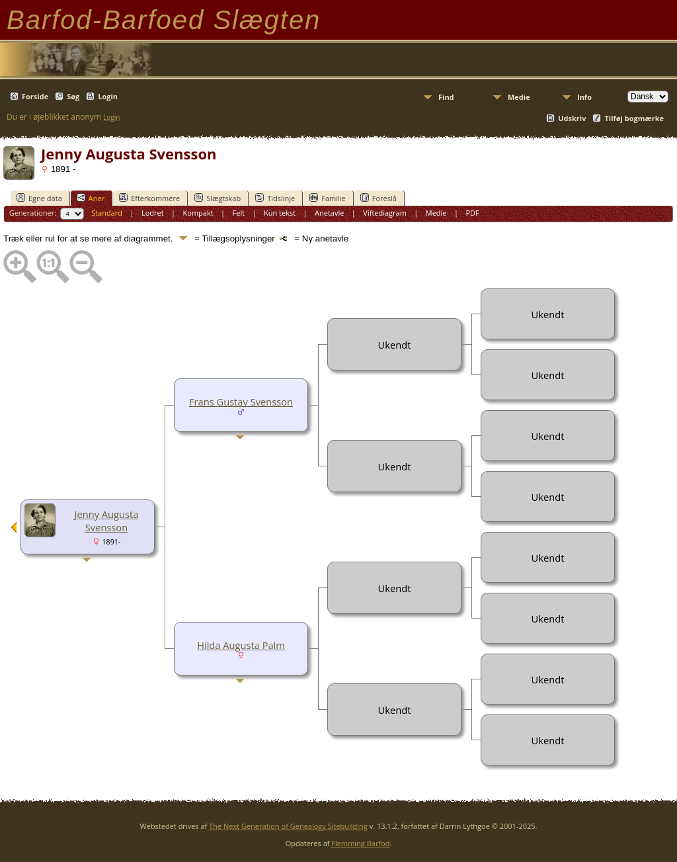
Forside (35, 96)
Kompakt (198, 213)
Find (446, 97)
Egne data (39, 198)
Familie (327, 198)
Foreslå (378, 198)
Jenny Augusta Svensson (107, 520)
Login (108, 96)
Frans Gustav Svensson (241, 401)
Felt (239, 213)
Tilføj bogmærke (634, 118)
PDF (472, 213)
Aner (90, 198)
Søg (73, 96)
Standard (106, 213)
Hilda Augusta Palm (241, 645)
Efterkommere (149, 198)
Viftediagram (385, 213)
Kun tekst (280, 213)
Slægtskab (217, 198)
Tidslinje (275, 198)
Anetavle (329, 213)
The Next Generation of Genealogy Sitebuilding (288, 826)
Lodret (152, 213)
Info (584, 97)
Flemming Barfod (360, 843)
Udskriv (572, 118)
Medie (519, 97)
